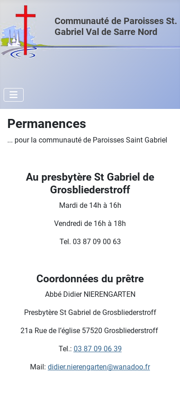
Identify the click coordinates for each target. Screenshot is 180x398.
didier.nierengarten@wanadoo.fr (99, 367)
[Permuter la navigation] (14, 95)
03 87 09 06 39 (98, 348)
